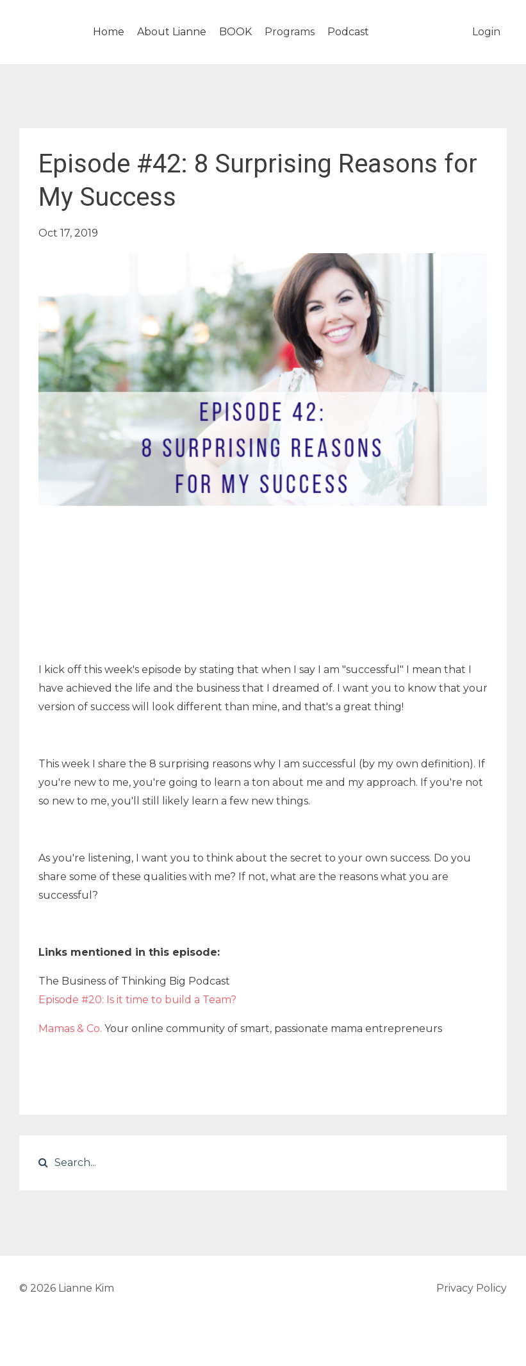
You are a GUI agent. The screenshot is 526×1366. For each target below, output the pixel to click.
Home (108, 32)
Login (486, 32)
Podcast (348, 32)
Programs (290, 32)
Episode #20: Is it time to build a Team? (138, 1000)
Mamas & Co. (70, 1028)
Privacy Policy (471, 1288)
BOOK (235, 32)
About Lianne (171, 32)
